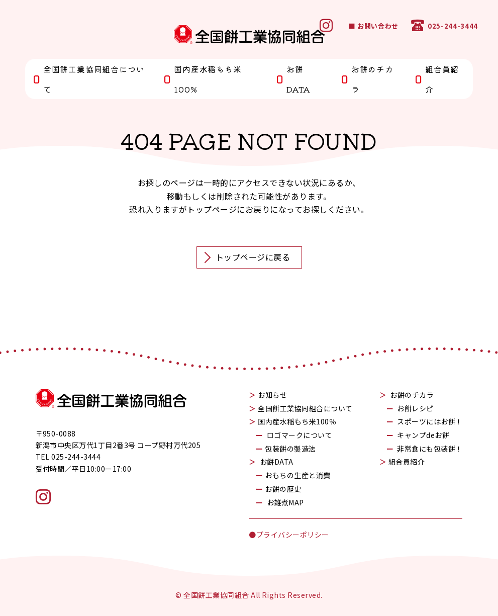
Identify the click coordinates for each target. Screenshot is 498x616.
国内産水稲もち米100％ (297, 421)
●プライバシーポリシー (289, 535)
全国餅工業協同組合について (88, 79)
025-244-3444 (444, 26)
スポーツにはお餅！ (429, 421)
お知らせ (272, 395)
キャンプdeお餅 (423, 435)
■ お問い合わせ (374, 26)
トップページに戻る (246, 257)
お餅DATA (293, 79)
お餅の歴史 (283, 489)
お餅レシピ (415, 408)
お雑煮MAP (285, 502)
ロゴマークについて (299, 435)
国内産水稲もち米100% (202, 79)
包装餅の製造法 (290, 449)
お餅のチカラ (367, 79)
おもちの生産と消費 (297, 475)
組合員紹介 (437, 79)
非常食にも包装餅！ (429, 449)
